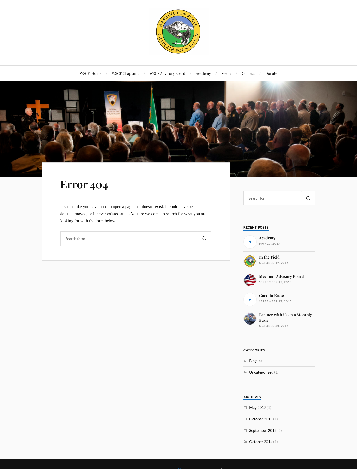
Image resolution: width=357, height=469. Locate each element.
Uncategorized (261, 372)
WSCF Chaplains (125, 73)
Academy (203, 73)
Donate (271, 73)
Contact (248, 73)
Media (226, 73)
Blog (253, 360)
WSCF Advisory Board (167, 73)
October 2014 (260, 441)
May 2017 (257, 407)
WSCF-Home (90, 73)
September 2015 (263, 430)
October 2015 (260, 418)
